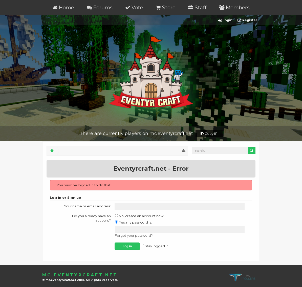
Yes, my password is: (133, 222)
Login (225, 20)
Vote (134, 8)
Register (247, 20)
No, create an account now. (139, 216)
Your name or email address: (87, 206)
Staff (197, 8)
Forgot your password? (134, 235)
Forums (100, 8)
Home (63, 8)
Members (234, 8)
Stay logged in (154, 246)
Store (166, 8)
